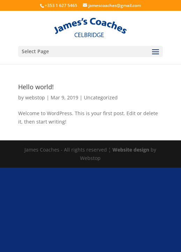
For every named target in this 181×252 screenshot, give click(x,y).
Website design (131, 149)
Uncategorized (101, 97)
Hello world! (36, 87)
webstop (35, 97)
